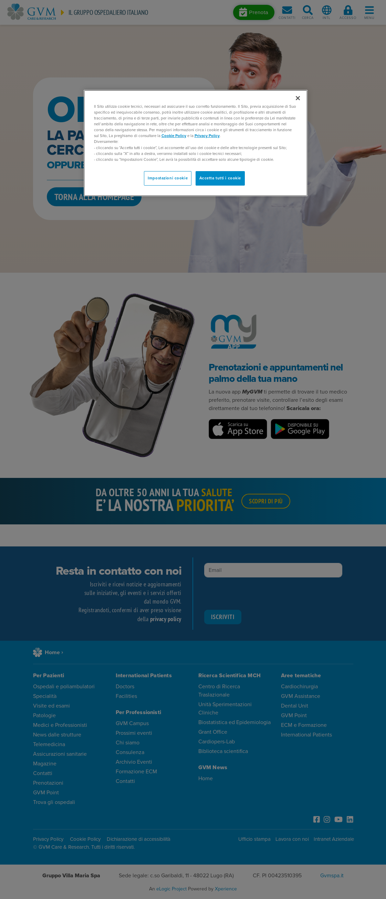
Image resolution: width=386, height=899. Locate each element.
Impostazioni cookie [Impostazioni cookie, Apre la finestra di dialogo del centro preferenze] (168, 178)
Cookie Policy (173, 136)
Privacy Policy (207, 136)
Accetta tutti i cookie (220, 178)
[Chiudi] (297, 98)
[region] (195, 143)
